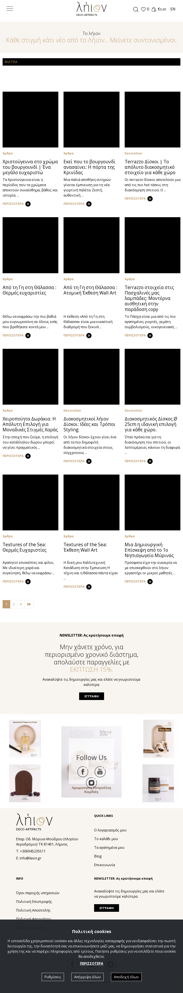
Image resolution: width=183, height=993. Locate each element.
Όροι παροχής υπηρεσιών (37, 892)
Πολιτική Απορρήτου (33, 919)
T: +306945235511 (31, 851)
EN (172, 9)
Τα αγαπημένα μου (109, 847)
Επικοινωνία (104, 864)
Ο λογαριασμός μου (110, 830)
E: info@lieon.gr (28, 858)
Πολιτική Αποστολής (33, 910)
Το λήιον (91, 33)
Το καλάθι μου (106, 838)
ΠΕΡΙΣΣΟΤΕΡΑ (91, 963)
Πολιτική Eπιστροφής (34, 901)
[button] (145, 9)
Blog (98, 856)
